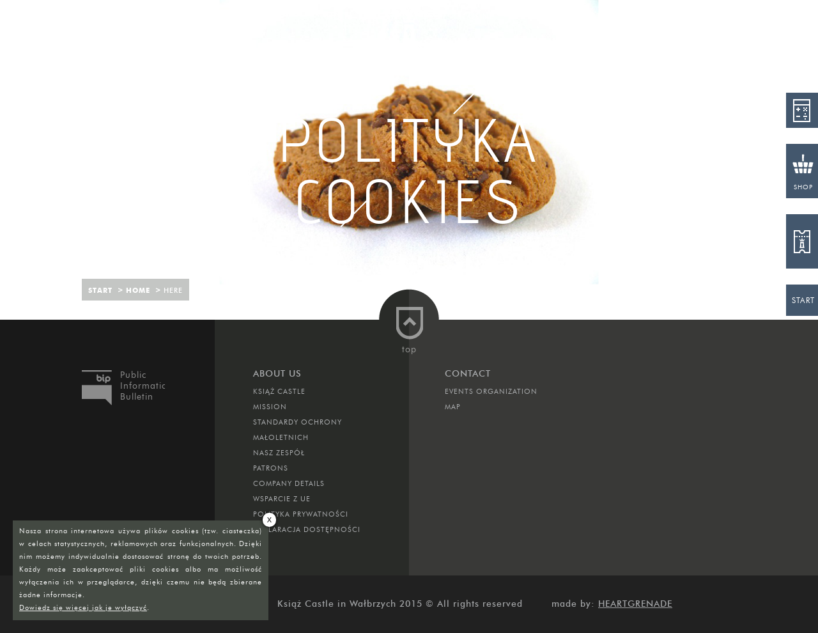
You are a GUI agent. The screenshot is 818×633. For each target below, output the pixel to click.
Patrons (270, 468)
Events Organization (491, 391)
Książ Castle (279, 391)
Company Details (289, 483)
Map (453, 406)
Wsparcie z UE (282, 498)
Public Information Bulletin (142, 386)
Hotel (340, 16)
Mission (270, 406)
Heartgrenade (635, 603)
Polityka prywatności (300, 514)
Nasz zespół (279, 452)
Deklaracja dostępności (306, 529)
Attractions (237, 16)
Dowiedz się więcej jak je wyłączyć (83, 607)
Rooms (135, 16)
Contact (580, 16)
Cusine (478, 16)
